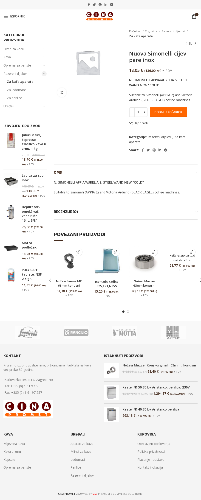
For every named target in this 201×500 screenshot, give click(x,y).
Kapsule (9, 459)
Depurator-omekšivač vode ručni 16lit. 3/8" (31, 214)
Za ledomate (16, 90)
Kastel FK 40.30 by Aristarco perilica (150, 409)
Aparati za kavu (82, 443)
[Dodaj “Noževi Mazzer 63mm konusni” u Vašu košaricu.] (154, 252)
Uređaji (8, 106)
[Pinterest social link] (100, 5)
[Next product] (195, 43)
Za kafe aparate (141, 36)
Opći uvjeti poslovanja (153, 443)
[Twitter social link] (94, 5)
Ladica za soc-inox (33, 177)
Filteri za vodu (13, 49)
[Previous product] (186, 43)
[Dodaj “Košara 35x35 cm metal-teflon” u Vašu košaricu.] (191, 252)
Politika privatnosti (151, 451)
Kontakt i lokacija (150, 467)
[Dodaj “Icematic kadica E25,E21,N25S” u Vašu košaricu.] (116, 252)
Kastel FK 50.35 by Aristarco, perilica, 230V (156, 387)
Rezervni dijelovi (173, 31)
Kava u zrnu (12, 451)
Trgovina (151, 31)
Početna (135, 31)
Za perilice (14, 98)
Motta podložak (29, 245)
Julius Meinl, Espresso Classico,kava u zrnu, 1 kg (34, 142)
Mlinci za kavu (81, 451)
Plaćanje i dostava (150, 459)
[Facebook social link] (88, 5)
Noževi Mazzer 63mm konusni (144, 283)
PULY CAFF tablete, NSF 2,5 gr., (32, 274)
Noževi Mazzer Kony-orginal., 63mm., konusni (159, 365)
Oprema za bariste (17, 65)
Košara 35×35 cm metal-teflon (182, 260)
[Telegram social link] (112, 5)
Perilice (76, 467)
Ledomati (78, 459)
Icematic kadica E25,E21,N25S (106, 283)
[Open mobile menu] (14, 16)
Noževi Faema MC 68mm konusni (69, 285)
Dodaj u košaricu (168, 112)
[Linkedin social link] (106, 5)
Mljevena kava (14, 443)
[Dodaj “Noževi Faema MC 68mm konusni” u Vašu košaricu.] (78, 252)
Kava (7, 57)
